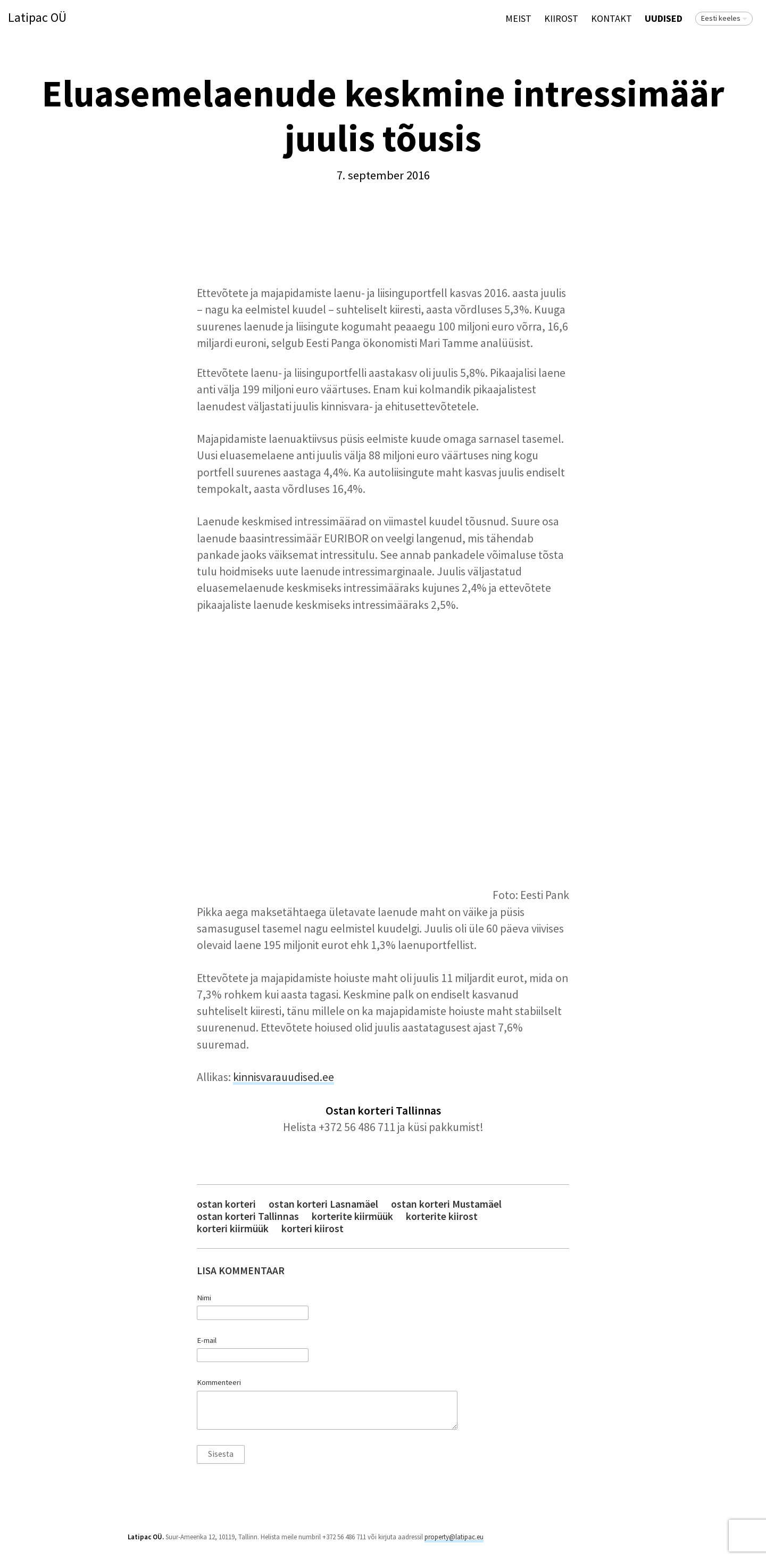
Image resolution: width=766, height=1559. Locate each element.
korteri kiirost (312, 1229)
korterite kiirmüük (352, 1216)
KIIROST (561, 18)
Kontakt (611, 18)
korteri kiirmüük (233, 1229)
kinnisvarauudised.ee (283, 1077)
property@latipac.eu (454, 1536)
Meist (518, 18)
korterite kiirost (442, 1216)
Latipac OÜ (37, 18)
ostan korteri (226, 1204)
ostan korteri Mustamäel (446, 1204)
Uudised (663, 18)
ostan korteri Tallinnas (248, 1216)
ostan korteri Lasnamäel (323, 1204)
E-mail (207, 1340)
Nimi (204, 1297)
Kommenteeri (219, 1382)
